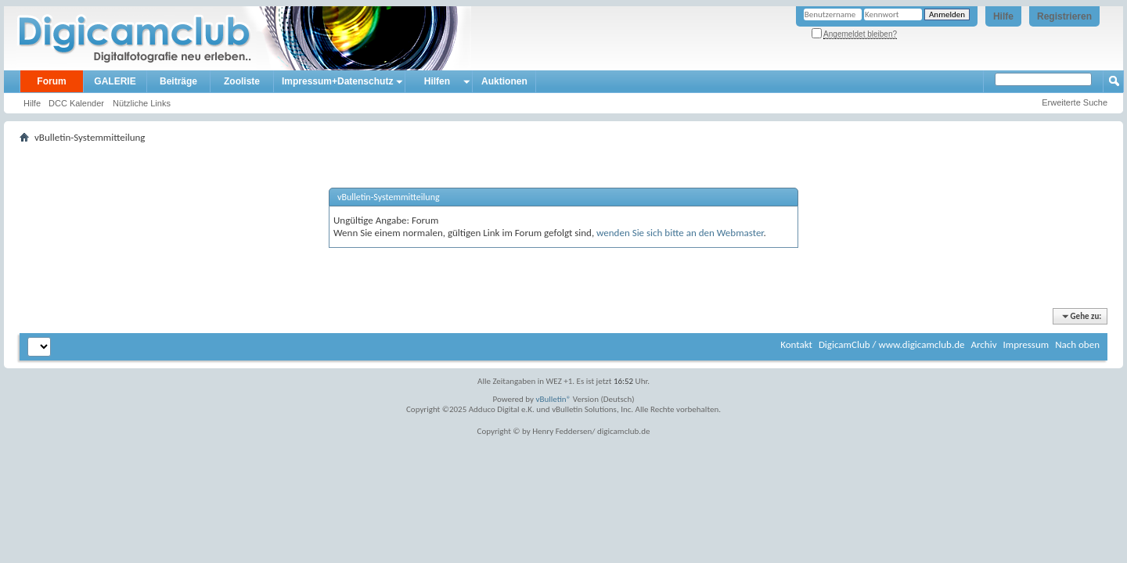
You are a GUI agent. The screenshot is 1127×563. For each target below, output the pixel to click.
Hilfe (1003, 16)
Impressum (1026, 344)
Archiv (983, 344)
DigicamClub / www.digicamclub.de (892, 344)
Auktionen (504, 81)
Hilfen (437, 81)
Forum (51, 81)
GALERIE (114, 81)
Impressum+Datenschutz (337, 81)
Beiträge (178, 81)
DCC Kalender (76, 103)
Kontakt (796, 344)
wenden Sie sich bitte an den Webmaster (679, 232)
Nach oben (1077, 344)
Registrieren (1064, 16)
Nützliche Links (142, 103)
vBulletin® (553, 399)
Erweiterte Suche (1074, 102)
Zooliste (242, 81)
